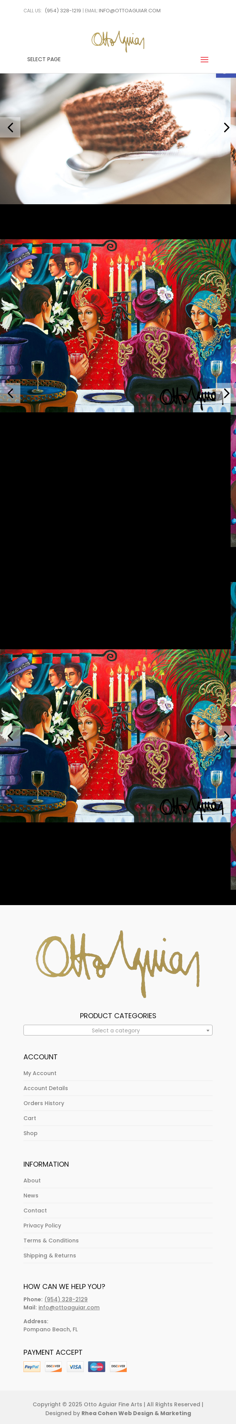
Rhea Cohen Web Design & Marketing (136, 1413)
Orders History (43, 1103)
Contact (35, 1210)
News (30, 1195)
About (32, 1180)
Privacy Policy (42, 1225)
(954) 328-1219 (63, 10)
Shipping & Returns (49, 1255)
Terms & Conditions (51, 1240)
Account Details (45, 1088)
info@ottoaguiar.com (130, 10)
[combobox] (117, 1030)
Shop (30, 1133)
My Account (40, 1073)
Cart (29, 1118)
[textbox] (118, 1030)
